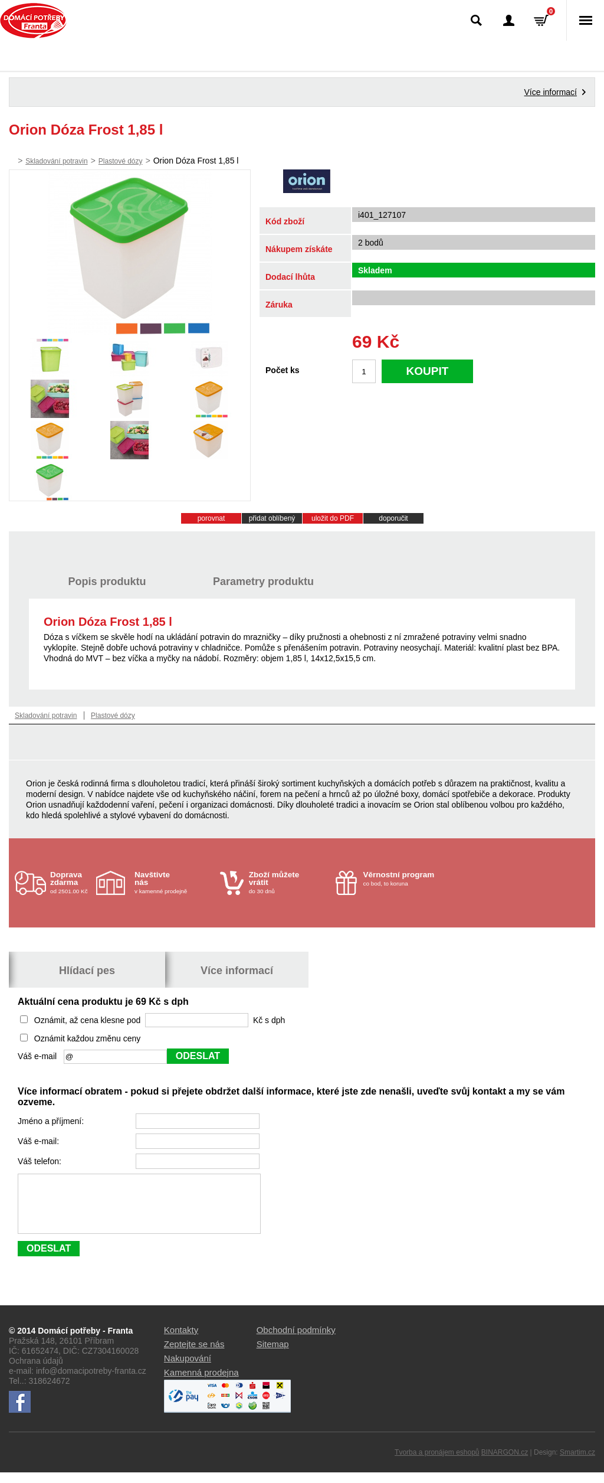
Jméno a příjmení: (52, 1121)
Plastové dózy (121, 161)
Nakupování (187, 1369)
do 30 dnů (289, 882)
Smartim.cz (577, 1463)
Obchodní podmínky (296, 1340)
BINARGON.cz (504, 1463)
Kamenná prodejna (201, 1383)
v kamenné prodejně (174, 882)
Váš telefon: (41, 1161)
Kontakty (181, 1340)
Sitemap (273, 1355)
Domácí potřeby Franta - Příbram (33, 20)
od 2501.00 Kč (71, 882)
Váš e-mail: (39, 1141)
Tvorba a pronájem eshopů (437, 1463)
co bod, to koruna (403, 878)
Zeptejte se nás (194, 1355)
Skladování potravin (56, 161)
